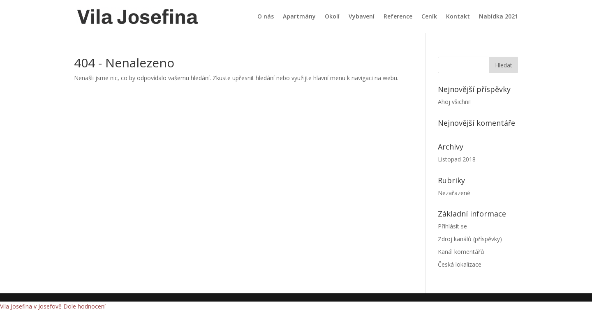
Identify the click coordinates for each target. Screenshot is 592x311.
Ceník (429, 17)
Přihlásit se (452, 226)
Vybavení (362, 17)
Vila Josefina (16, 306)
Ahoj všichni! (454, 102)
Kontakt (458, 17)
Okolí (332, 17)
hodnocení (92, 306)
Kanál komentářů (461, 252)
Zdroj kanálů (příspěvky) (470, 239)
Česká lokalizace (459, 264)
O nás (265, 17)
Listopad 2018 (457, 159)
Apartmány (299, 17)
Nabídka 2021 (498, 17)
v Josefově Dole (55, 306)
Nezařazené (454, 193)
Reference (398, 17)
